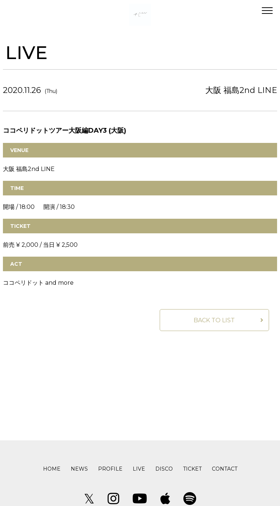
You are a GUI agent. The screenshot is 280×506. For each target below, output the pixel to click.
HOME (52, 469)
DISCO (164, 469)
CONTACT (224, 469)
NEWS (79, 469)
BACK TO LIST (214, 320)
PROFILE (110, 469)
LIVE (139, 469)
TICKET (192, 469)
